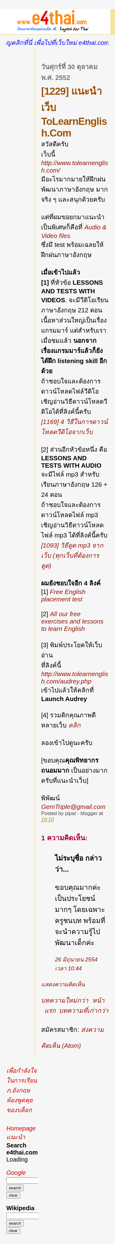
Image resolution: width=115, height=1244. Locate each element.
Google (16, 1172)
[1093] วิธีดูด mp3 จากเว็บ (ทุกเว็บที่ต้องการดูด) (72, 555)
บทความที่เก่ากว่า (84, 1010)
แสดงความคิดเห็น (63, 984)
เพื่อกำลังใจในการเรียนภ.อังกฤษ (21, 1080)
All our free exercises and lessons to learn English (72, 621)
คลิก (74, 725)
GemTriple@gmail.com (73, 806)
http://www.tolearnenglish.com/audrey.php (74, 677)
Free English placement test (63, 595)
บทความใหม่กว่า (64, 1000)
